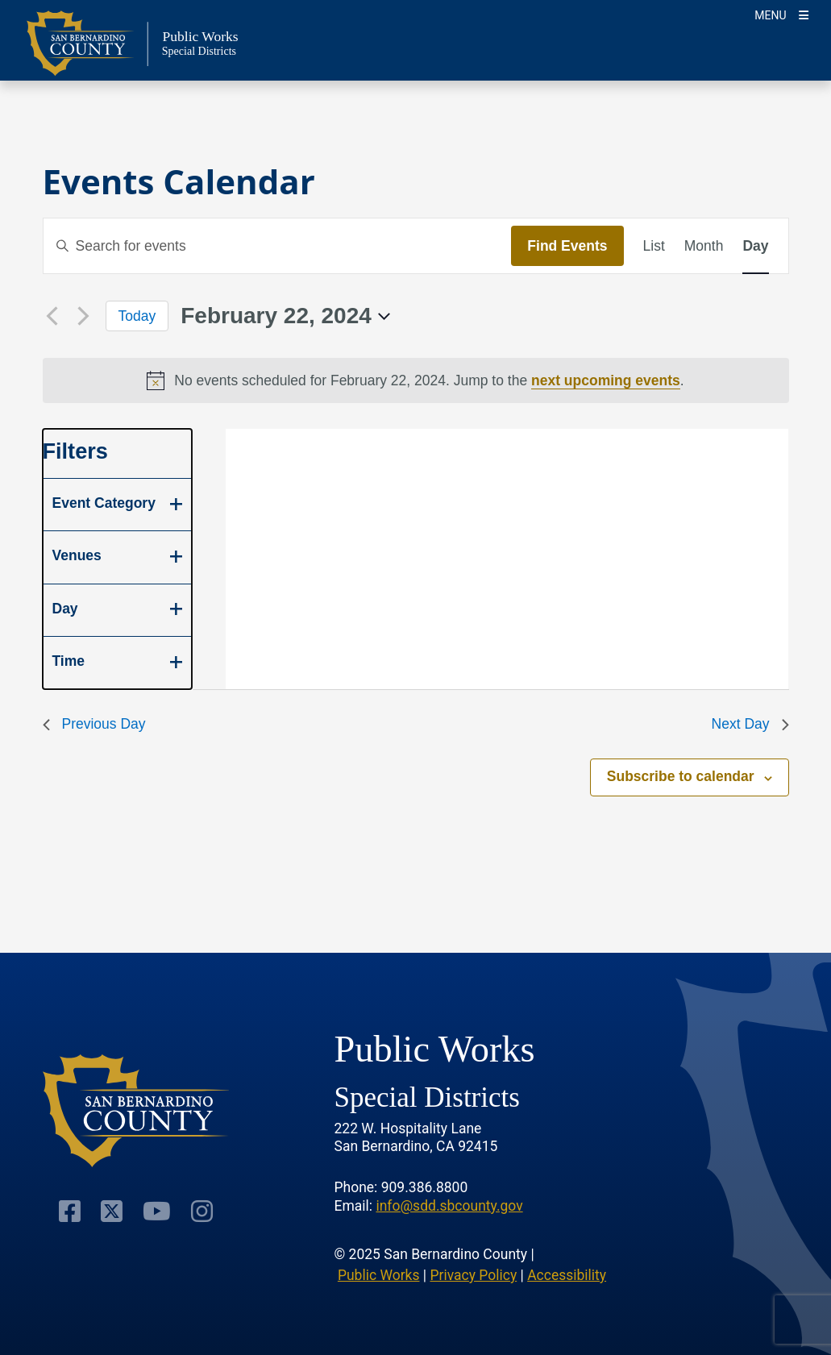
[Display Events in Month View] (704, 245)
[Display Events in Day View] (755, 245)
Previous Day (94, 724)
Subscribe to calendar (680, 776)
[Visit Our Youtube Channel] (157, 1210)
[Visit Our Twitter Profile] (112, 1210)
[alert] (416, 380)
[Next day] (83, 316)
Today (137, 316)
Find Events (567, 246)
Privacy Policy (473, 1275)
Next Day (750, 724)
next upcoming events (605, 380)
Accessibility (566, 1275)
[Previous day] (52, 316)
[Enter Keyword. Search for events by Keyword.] (278, 245)
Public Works (379, 1275)
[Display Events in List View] (654, 245)
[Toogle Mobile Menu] (781, 14)
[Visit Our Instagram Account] (202, 1210)
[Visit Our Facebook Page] (70, 1210)
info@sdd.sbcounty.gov (449, 1206)
